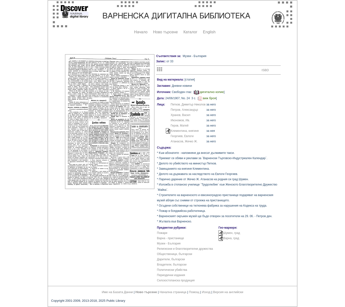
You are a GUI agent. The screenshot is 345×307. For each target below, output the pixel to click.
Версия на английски (228, 292)
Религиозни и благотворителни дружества (185, 248)
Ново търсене (165, 32)
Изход (206, 292)
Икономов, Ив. (180, 120)
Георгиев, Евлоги (182, 136)
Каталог (190, 32)
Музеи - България (169, 243)
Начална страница (173, 292)
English (209, 32)
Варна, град (231, 238)
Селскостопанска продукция (176, 280)
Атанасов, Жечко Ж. (184, 141)
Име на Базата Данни (117, 292)
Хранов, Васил (180, 115)
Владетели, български (171, 264)
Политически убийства (172, 270)
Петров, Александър (184, 109)
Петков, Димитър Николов (188, 104)
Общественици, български (174, 254)
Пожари (162, 233)
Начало (141, 32)
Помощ (194, 292)
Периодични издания (171, 275)
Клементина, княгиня (185, 131)
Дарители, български (171, 259)
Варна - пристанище (170, 238)
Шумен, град (231, 233)
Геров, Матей (179, 125)
